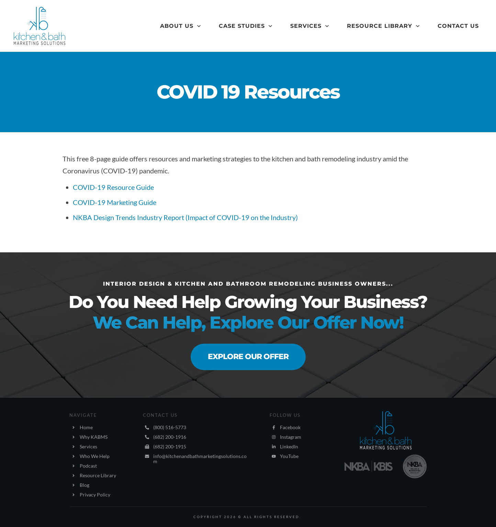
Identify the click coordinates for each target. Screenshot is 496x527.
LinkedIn (289, 446)
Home (86, 427)
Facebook (290, 427)
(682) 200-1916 (169, 437)
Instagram (290, 437)
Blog (84, 485)
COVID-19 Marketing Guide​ (114, 202)
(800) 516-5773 (169, 427)
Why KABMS (94, 437)
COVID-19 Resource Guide (113, 187)
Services (88, 446)
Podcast (88, 466)
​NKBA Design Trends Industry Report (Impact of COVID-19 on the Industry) (185, 217)
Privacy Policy (95, 494)
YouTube (289, 456)
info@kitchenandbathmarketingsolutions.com (200, 458)
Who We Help (95, 456)
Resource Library (98, 475)
